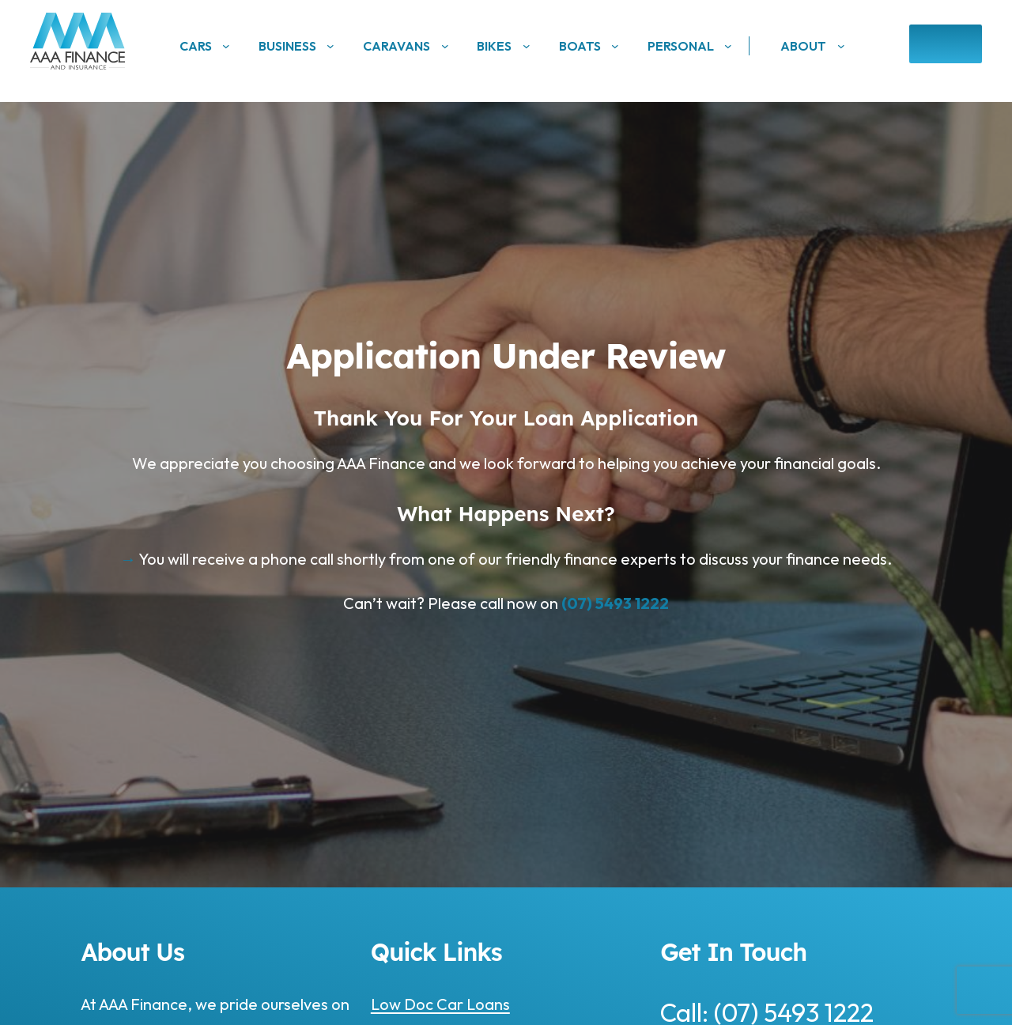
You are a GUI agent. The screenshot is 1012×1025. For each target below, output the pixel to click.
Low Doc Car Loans (440, 1004)
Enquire (945, 43)
